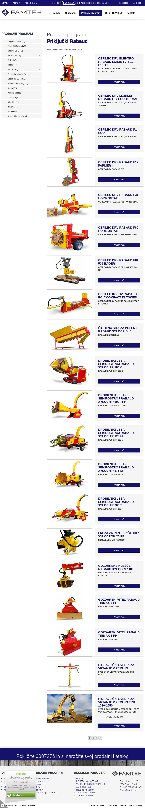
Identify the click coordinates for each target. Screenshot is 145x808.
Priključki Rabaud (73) (17, 46)
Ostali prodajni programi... (46, 792)
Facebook (123, 2)
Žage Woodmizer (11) (16, 42)
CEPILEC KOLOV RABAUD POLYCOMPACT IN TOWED (117, 295)
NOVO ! (79, 778)
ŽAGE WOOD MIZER (85, 792)
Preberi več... (119, 81)
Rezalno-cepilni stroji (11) (18, 84)
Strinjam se (18, 795)
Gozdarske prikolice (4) (17, 74)
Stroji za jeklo (40, 784)
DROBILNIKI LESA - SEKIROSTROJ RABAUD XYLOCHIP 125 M (116, 433)
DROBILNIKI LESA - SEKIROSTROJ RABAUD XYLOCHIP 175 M (116, 467)
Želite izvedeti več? (21, 782)
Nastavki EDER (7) (15, 51)
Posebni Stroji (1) (14, 93)
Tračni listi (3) (13, 98)
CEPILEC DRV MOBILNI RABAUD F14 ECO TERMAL (118, 97)
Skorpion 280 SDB (84, 795)
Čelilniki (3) (12, 60)
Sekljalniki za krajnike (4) (17, 116)
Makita (37, 786)
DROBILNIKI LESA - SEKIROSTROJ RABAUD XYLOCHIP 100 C (116, 364)
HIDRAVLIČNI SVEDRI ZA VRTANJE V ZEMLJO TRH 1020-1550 (116, 702)
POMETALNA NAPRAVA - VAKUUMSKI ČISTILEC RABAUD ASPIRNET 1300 (91, 784)
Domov (5, 2)
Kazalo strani (31, 2)
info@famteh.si (129, 790)
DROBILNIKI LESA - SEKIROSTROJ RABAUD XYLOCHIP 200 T (116, 502)
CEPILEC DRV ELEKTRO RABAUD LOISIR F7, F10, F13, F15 (116, 62)
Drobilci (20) (12, 88)
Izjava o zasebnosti (98, 806)
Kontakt (16, 2)
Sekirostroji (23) (14, 70)
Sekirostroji (39, 789)
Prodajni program (55, 50)
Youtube (137, 2)
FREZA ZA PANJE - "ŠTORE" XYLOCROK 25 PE (118, 534)
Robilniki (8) (12, 65)
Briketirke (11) (13, 102)
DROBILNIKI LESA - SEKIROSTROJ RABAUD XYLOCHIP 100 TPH (116, 398)
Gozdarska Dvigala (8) (17, 79)
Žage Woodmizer (42, 778)
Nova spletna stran (85, 789)
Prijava (131, 806)
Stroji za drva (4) (14, 56)
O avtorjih (139, 806)
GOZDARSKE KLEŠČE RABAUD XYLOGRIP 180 (116, 567)
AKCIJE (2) (12, 112)
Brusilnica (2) (13, 107)
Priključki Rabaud (73, 50)
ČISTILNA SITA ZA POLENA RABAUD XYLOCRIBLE (117, 329)
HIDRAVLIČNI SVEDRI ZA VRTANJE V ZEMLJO (116, 666)
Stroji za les (39, 781)
